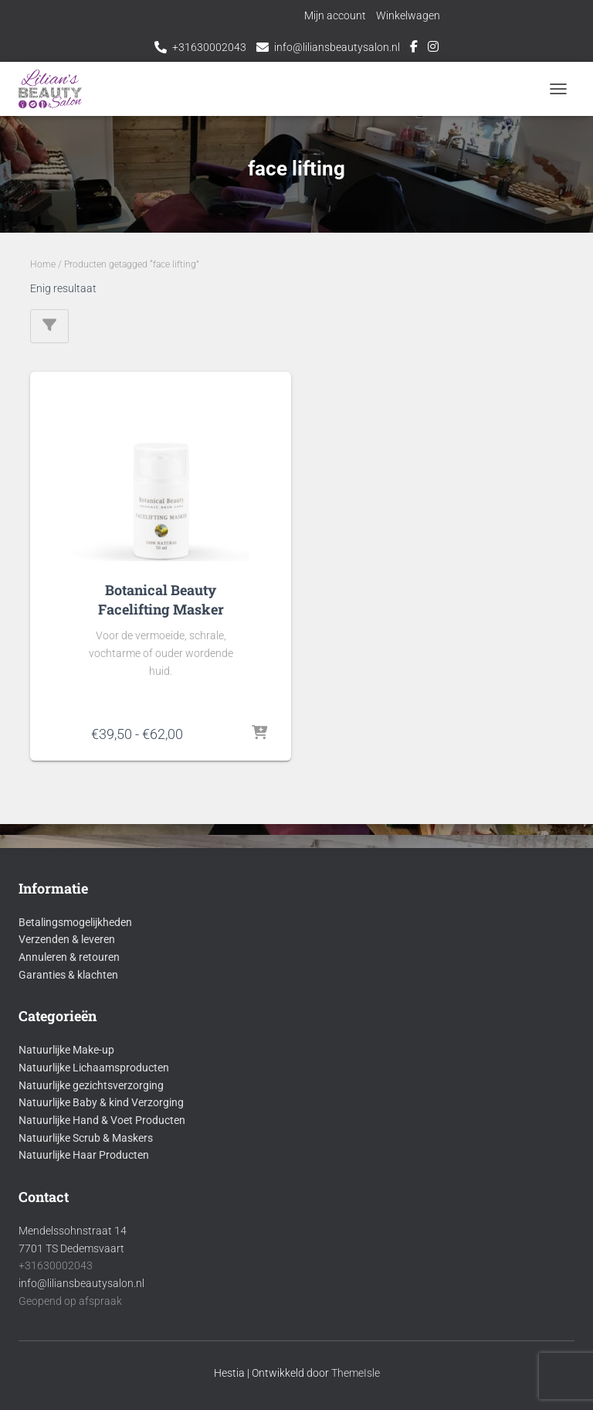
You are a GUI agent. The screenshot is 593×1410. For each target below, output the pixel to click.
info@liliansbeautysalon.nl (337, 47)
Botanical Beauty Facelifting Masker (161, 599)
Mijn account (335, 15)
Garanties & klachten (68, 975)
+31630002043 (209, 47)
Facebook (414, 48)
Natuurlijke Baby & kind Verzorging (101, 1102)
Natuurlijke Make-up (66, 1050)
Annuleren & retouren (69, 957)
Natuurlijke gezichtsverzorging (91, 1085)
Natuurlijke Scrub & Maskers (86, 1138)
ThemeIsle (355, 1373)
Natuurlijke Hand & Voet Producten (102, 1120)
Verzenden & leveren (67, 939)
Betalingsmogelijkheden (75, 922)
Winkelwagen (408, 15)
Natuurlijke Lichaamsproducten (94, 1067)
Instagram (433, 48)
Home (43, 264)
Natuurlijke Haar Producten (84, 1155)
